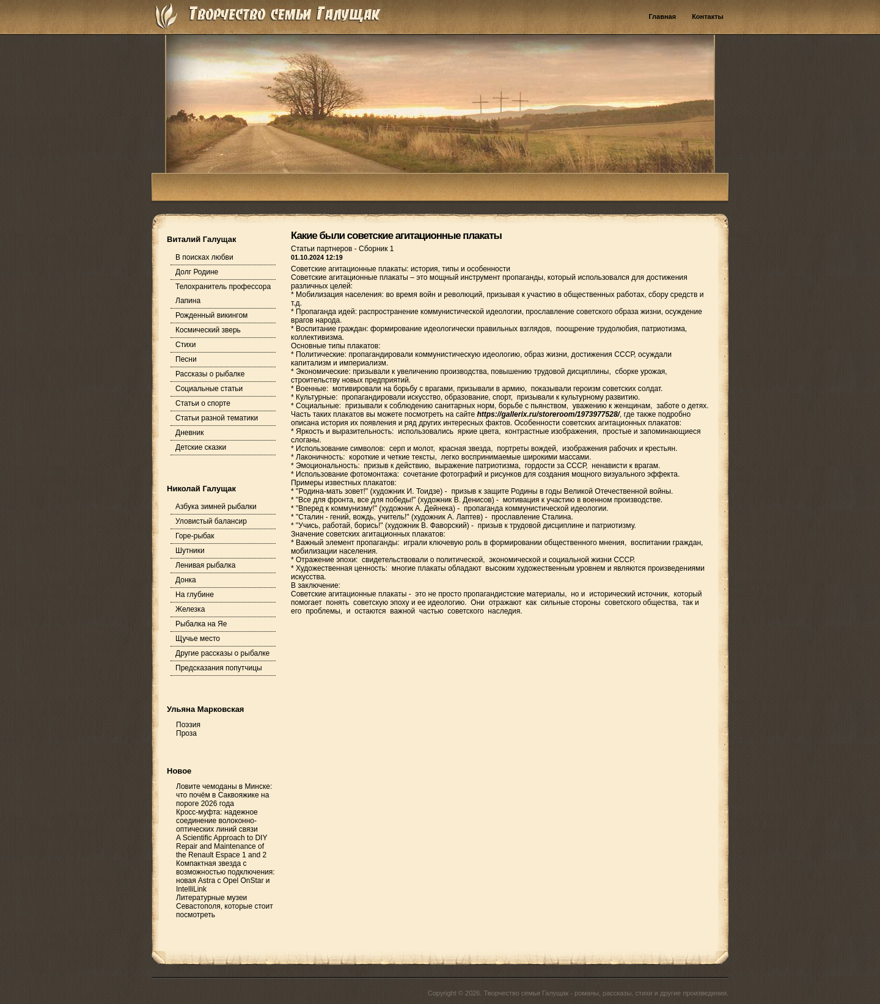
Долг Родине (196, 272)
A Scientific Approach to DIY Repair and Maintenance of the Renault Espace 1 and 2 (221, 846)
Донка (185, 580)
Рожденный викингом (211, 315)
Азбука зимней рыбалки (216, 506)
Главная (662, 16)
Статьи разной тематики (216, 418)
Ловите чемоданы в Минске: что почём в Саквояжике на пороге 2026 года (224, 795)
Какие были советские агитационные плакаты (396, 235)
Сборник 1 (376, 248)
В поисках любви (204, 257)
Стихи (185, 344)
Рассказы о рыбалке (209, 374)
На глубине (194, 594)
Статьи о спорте (202, 403)
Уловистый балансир (211, 521)
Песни (186, 359)
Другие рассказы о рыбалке (222, 653)
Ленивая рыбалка (205, 565)
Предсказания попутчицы (218, 668)
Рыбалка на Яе (201, 624)
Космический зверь (208, 330)
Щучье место (197, 638)
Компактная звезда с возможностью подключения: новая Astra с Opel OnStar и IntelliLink (225, 876)
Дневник (189, 432)
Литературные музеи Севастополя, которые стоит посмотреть (224, 906)
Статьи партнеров (322, 248)
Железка (190, 609)
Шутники (190, 550)
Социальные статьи (209, 388)
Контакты (708, 16)
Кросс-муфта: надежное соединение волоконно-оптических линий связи (217, 821)
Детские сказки (200, 447)
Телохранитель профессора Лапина (223, 293)
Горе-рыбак (195, 536)
